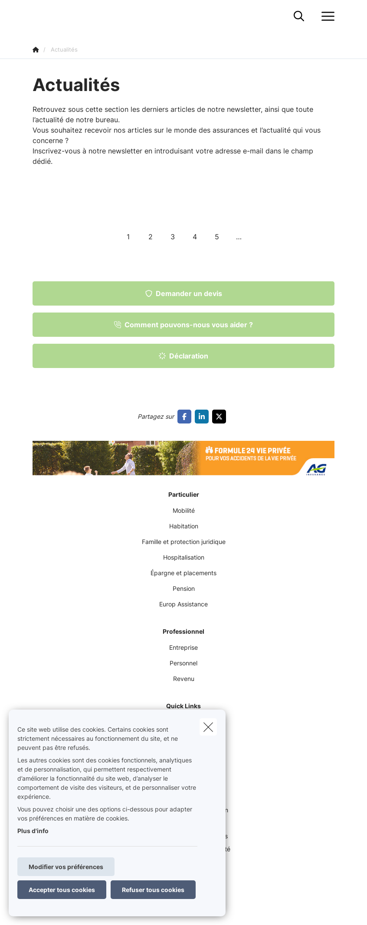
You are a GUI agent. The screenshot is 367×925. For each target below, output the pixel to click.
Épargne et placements (183, 572)
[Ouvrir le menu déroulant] (325, 16)
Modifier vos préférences (66, 866)
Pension (184, 588)
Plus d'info (33, 830)
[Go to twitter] (220, 416)
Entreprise (183, 647)
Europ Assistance (183, 604)
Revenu (183, 678)
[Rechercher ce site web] (299, 16)
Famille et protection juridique (184, 541)
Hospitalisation (183, 557)
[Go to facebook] (186, 416)
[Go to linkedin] (203, 416)
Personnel (183, 663)
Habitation (183, 526)
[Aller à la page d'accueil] (38, 16)
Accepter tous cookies (62, 889)
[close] (208, 727)
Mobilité (184, 510)
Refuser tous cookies (153, 889)
